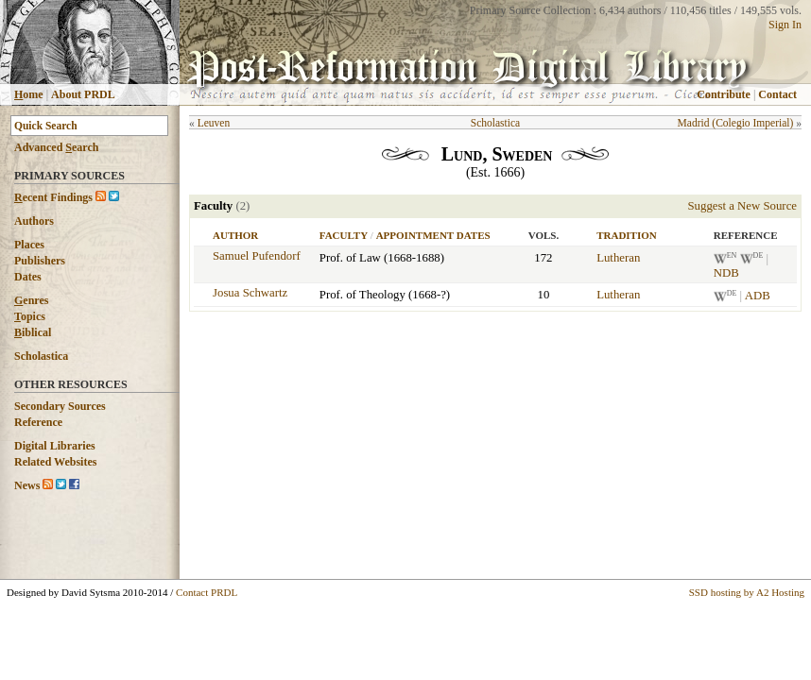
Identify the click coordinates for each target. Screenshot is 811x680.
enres (31, 300)
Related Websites (55, 461)
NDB (726, 273)
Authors (34, 221)
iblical (32, 332)
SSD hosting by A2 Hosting (746, 592)
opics (29, 316)
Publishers (39, 260)
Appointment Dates (433, 235)
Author (235, 235)
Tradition (626, 235)
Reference (38, 422)
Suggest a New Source (742, 205)
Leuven (214, 122)
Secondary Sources (60, 406)
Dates (28, 276)
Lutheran (618, 257)
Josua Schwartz (250, 292)
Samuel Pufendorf (257, 256)
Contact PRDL (206, 592)
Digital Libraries (54, 445)
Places (29, 244)
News (27, 485)
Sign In (785, 24)
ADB (757, 296)
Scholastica (41, 356)
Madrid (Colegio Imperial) (736, 122)
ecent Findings (53, 197)
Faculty (343, 235)
